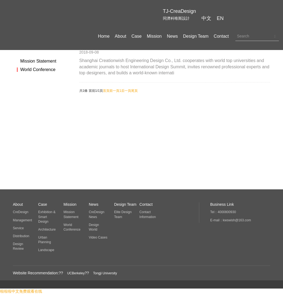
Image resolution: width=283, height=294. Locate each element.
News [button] (172, 36)
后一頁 (126, 91)
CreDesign (20, 212)
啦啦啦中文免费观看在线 (21, 291)
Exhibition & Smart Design (46, 216)
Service (18, 228)
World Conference (38, 69)
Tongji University (105, 273)
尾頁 (134, 91)
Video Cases (98, 237)
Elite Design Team (123, 214)
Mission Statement (38, 61)
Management (22, 220)
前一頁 (114, 91)
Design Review (18, 246)
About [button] (120, 36)
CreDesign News (96, 214)
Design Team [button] (196, 36)
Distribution (21, 236)
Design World (94, 227)
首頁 (106, 91)
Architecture (47, 229)
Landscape (46, 250)
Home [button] (104, 36)
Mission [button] (154, 36)
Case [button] (136, 36)
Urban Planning (44, 240)
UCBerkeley (76, 273)
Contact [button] (221, 36)
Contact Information (147, 214)
